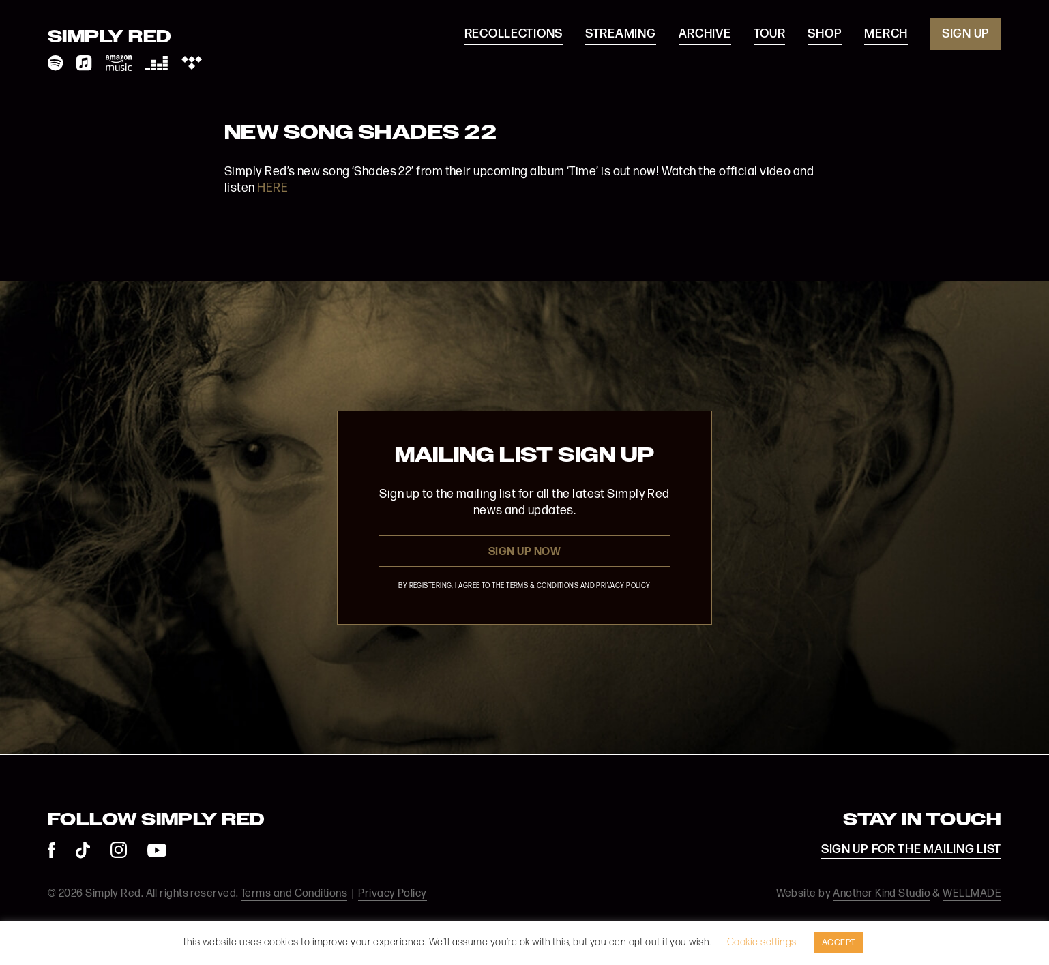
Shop (825, 34)
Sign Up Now (524, 552)
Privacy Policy (392, 893)
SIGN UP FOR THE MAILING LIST (911, 849)
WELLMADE (972, 893)
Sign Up (966, 34)
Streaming (620, 34)
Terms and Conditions (294, 893)
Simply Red (110, 37)
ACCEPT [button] (839, 942)
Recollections (513, 34)
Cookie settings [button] (762, 942)
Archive (705, 34)
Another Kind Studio (881, 893)
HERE (272, 188)
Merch (886, 34)
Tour (770, 34)
